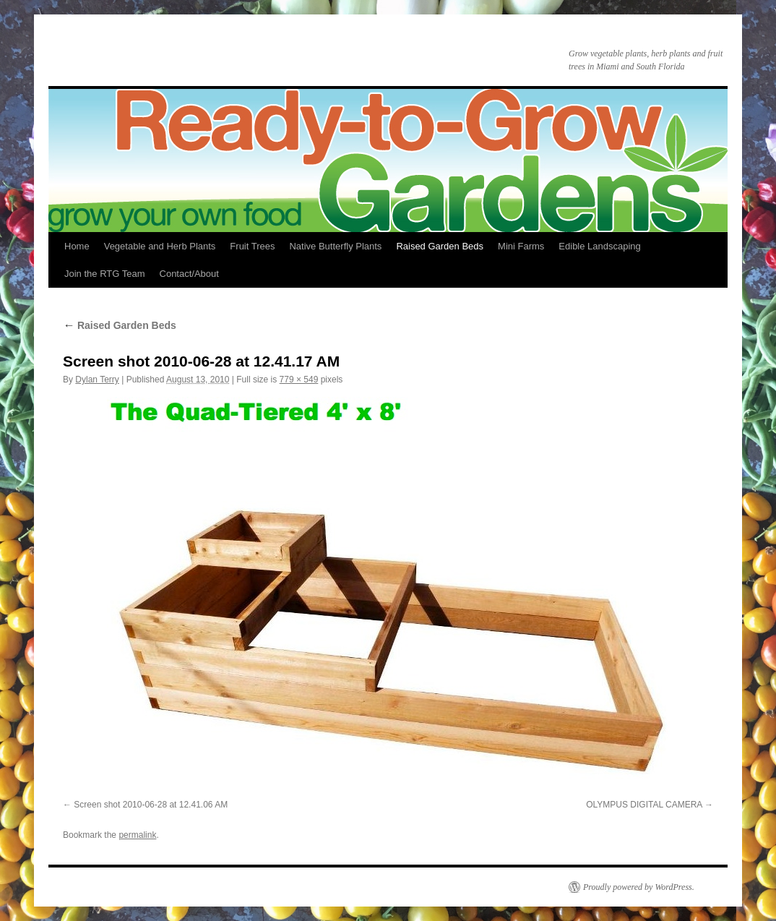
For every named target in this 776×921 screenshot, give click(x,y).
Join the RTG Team (104, 273)
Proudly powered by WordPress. (638, 887)
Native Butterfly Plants (335, 246)
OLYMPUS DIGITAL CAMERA (644, 805)
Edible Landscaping (599, 246)
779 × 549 (299, 379)
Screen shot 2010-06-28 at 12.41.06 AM (151, 805)
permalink (137, 835)
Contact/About (189, 273)
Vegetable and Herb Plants (160, 246)
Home (77, 246)
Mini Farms (521, 246)
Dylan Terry (96, 379)
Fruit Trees (252, 246)
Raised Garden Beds (439, 246)
